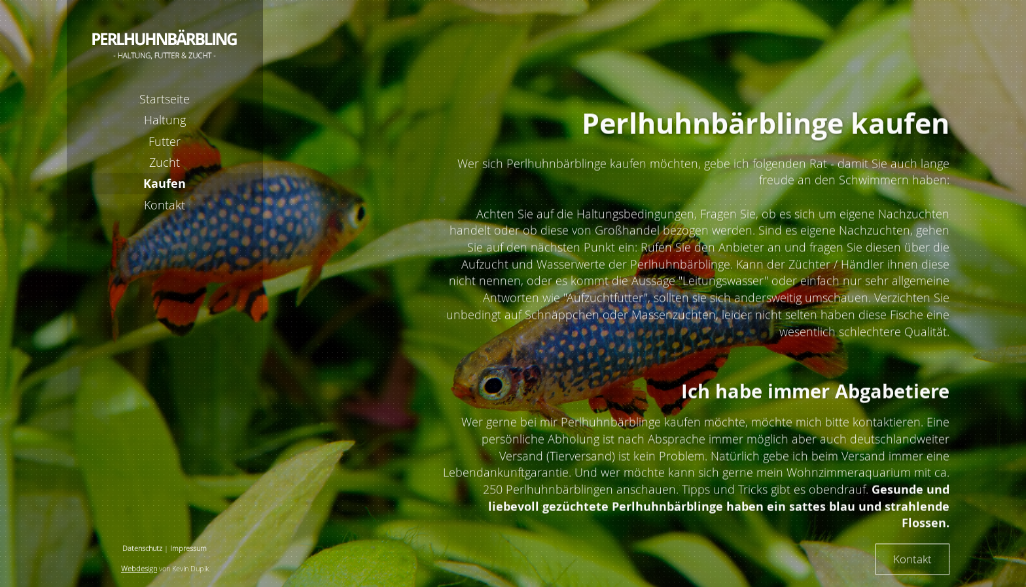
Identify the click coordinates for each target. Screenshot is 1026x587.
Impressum (188, 548)
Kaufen (164, 183)
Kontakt (164, 205)
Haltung (165, 120)
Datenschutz (142, 548)
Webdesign (139, 568)
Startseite (164, 99)
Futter (165, 141)
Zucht (164, 162)
